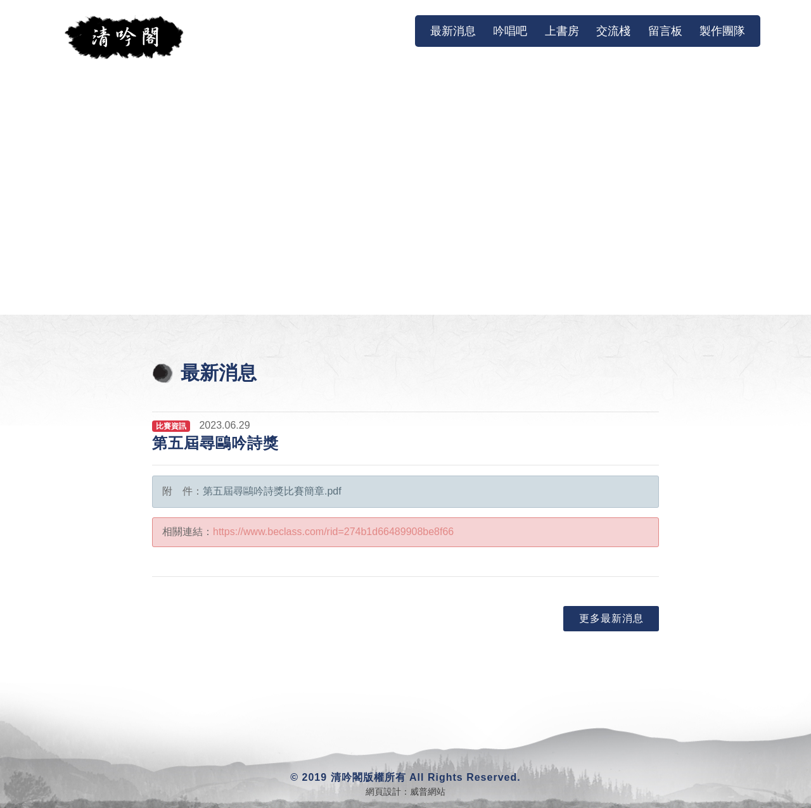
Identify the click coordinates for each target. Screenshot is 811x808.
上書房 (562, 31)
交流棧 (613, 31)
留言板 (665, 31)
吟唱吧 (510, 31)
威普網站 (427, 791)
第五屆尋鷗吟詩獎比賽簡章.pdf (272, 491)
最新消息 (455, 30)
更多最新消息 (611, 618)
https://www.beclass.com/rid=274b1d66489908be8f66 (333, 531)
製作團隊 (722, 31)
